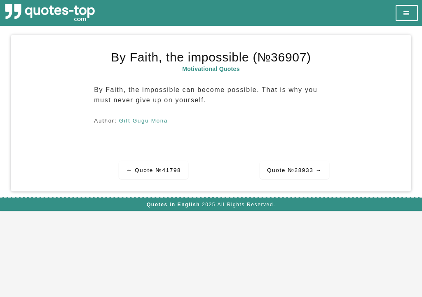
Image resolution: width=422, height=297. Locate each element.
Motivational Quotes (211, 69)
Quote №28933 (294, 170)
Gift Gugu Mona (143, 121)
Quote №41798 (153, 170)
